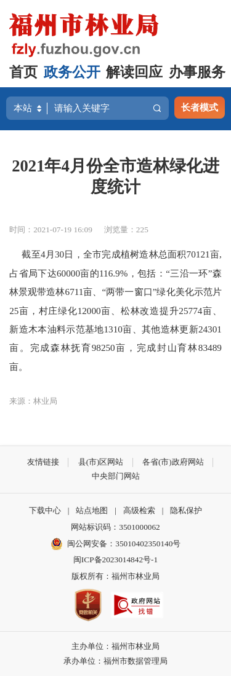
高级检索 (139, 510)
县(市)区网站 (101, 461)
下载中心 (45, 510)
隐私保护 (186, 510)
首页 (23, 72)
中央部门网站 (116, 476)
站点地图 (92, 510)
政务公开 (72, 72)
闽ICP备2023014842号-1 (115, 559)
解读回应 (134, 72)
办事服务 (197, 72)
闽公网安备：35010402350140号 (123, 543)
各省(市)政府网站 (173, 461)
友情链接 (43, 461)
